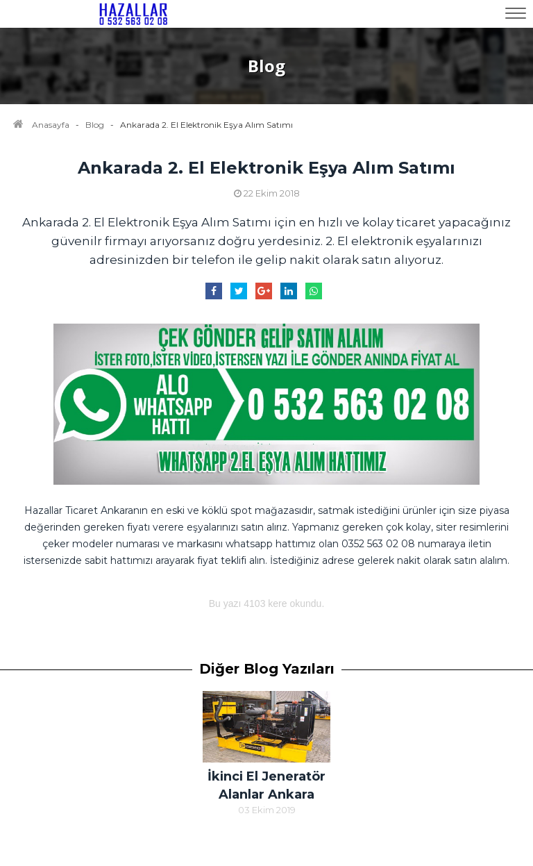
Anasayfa (50, 124)
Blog (94, 124)
